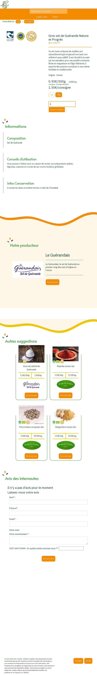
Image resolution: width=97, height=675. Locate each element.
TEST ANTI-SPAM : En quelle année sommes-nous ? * (33, 548)
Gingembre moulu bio (65, 427)
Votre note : (14, 530)
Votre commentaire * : (19, 534)
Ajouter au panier (56, 110)
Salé (18, 22)
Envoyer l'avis (48, 559)
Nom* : (12, 497)
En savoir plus (52, 282)
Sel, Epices (29, 22)
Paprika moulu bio (65, 366)
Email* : (12, 519)
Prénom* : (13, 508)
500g (59, 95)
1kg (51, 95)
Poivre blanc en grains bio (31, 427)
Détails (88, 661)
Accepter (78, 661)
